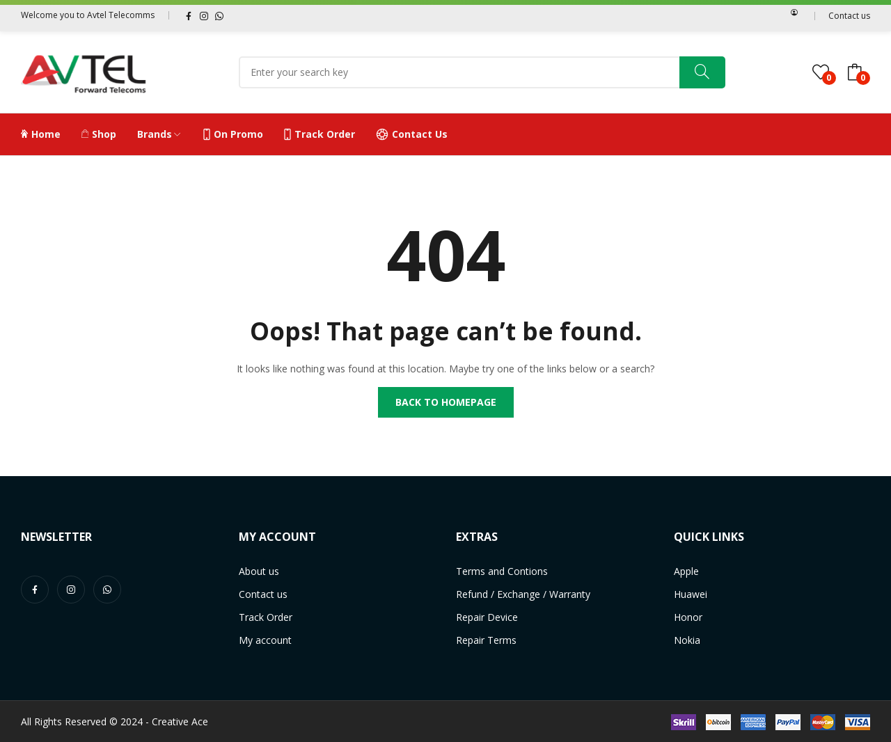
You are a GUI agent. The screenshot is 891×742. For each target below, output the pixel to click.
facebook (188, 15)
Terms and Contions (502, 571)
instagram (204, 15)
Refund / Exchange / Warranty (523, 594)
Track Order (265, 617)
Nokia (687, 640)
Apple (686, 571)
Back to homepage (445, 402)
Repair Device (487, 617)
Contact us (849, 16)
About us (259, 571)
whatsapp (219, 15)
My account (265, 640)
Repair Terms (486, 640)
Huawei (690, 594)
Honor (688, 617)
